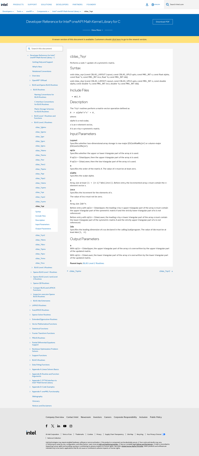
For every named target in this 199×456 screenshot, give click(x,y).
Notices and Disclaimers (42, 406)
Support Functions (39, 355)
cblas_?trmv (40, 258)
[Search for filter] (44, 48)
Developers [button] (62, 4)
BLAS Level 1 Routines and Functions (45, 117)
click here (116, 39)
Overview (36, 76)
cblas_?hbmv (40, 150)
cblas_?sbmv (40, 183)
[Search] (167, 4)
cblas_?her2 (40, 164)
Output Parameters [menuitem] (43, 228)
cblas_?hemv (40, 155)
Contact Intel (72, 417)
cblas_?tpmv (40, 249)
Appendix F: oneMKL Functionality (45, 391)
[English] (156, 4)
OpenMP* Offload (39, 80)
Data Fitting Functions (41, 365)
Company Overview (55, 417)
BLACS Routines (38, 360)
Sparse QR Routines (41, 283)
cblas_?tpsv (40, 254)
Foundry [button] (91, 4)
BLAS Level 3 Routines (43, 267)
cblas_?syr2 (40, 235)
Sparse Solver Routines (41, 315)
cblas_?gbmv (40, 127)
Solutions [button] (46, 4)
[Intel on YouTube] (65, 426)
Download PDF (163, 22)
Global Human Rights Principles (132, 446)
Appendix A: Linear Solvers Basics (45, 369)
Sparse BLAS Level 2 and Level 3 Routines (45, 278)
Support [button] (32, 4)
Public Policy (156, 417)
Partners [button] (78, 4)
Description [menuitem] (40, 220)
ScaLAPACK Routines (40, 310)
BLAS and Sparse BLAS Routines (45, 85)
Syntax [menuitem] (38, 211)
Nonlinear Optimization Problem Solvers (45, 350)
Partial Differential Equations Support (43, 343)
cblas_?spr (39, 192)
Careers (107, 417)
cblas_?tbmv (40, 240)
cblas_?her (39, 160)
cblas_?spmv (40, 187)
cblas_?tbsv (40, 244)
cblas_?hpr (39, 174)
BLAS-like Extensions (41, 301)
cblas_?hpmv (40, 169)
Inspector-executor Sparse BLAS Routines (44, 295)
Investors (97, 417)
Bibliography (37, 396)
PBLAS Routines (38, 338)
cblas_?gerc (40, 141)
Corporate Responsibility (125, 417)
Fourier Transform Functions (43, 333)
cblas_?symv (40, 201)
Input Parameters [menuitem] (42, 224)
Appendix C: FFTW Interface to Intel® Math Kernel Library (44, 381)
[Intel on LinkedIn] (59, 426)
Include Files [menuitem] (40, 216)
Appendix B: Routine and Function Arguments (45, 375)
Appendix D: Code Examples (43, 387)
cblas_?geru (40, 146)
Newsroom (86, 417)
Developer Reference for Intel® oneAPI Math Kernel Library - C (42, 56)
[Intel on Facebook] (47, 426)
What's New (37, 67)
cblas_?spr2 (40, 197)
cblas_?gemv (40, 132)
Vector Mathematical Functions (44, 324)
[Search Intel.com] (184, 4)
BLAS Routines (39, 90)
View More (97, 30)
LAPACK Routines (39, 305)
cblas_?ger (39, 136)
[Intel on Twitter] (53, 426)
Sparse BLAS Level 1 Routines (45, 272)
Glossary (36, 401)
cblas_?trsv (40, 263)
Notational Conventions (41, 71)
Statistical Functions (40, 329)
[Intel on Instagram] (71, 426)
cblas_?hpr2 (40, 178)
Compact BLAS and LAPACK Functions (44, 289)
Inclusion (143, 417)
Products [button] (18, 4)
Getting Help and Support (42, 62)
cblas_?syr (39, 206)
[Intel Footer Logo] (31, 432)
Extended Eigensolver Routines (44, 319)
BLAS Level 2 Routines (43, 122)
